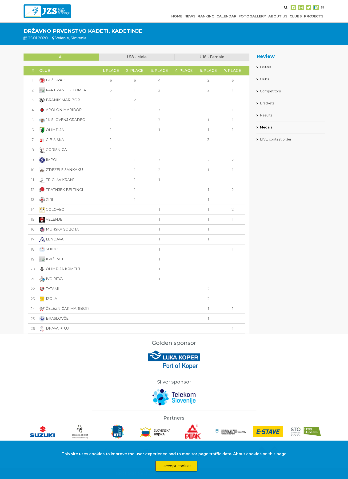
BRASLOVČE (53, 318)
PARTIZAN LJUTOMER (62, 90)
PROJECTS (314, 16)
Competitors (270, 91)
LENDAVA (51, 239)
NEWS (190, 16)
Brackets (267, 103)
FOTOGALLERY (252, 16)
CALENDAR (226, 16)
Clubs (264, 79)
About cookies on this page (260, 454)
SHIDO (48, 249)
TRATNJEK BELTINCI (61, 189)
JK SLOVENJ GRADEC (62, 119)
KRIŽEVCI (51, 259)
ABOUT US (278, 16)
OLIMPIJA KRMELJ (59, 269)
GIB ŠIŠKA (51, 139)
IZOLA (48, 298)
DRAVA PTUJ (54, 328)
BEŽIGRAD (52, 80)
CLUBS (296, 16)
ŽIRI (46, 199)
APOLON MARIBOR (60, 109)
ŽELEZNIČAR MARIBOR (64, 308)
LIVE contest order (275, 139)
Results (266, 115)
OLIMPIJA (51, 130)
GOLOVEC (51, 209)
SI (322, 7)
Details (265, 67)
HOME (176, 16)
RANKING (206, 16)
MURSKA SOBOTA (59, 229)
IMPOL (48, 159)
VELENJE (50, 219)
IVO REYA (51, 279)
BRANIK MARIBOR (59, 100)
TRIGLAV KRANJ (57, 180)
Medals (266, 127)
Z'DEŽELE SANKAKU (61, 169)
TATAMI (49, 288)
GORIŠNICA (53, 149)
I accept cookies (176, 466)
